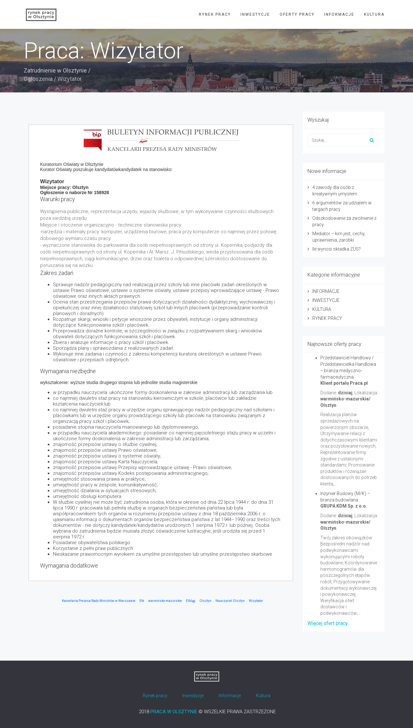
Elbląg (190, 601)
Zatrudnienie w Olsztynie (55, 70)
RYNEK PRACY (215, 14)
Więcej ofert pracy (328, 623)
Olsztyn (205, 601)
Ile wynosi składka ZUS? (336, 249)
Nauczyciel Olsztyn (230, 601)
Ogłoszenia (38, 78)
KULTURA (374, 14)
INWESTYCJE (255, 14)
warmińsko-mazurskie (165, 601)
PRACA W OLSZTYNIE (173, 712)
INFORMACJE (339, 14)
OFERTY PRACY (297, 14)
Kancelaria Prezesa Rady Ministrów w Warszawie (98, 601)
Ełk (141, 601)
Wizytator (256, 601)
